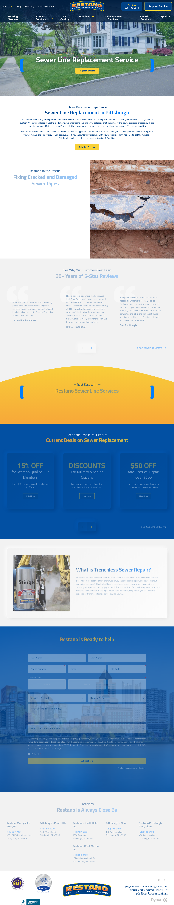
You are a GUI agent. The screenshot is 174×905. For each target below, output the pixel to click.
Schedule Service (87, 147)
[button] (7, 6)
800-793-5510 (132, 6)
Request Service (158, 6)
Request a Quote (87, 71)
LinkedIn (159, 880)
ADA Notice (141, 893)
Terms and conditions (157, 893)
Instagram (164, 880)
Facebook (154, 880)
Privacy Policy (161, 889)
